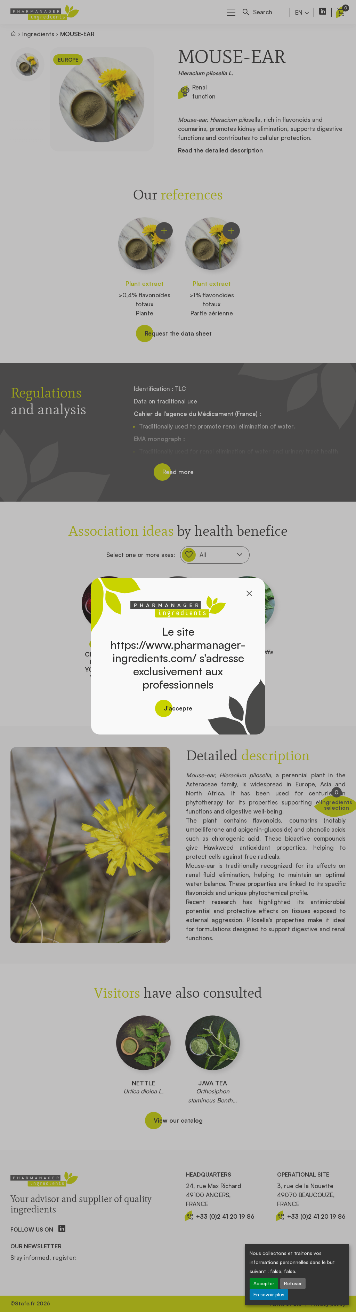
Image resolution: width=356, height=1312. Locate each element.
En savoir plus (268, 1294)
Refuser (293, 1283)
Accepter (263, 1283)
